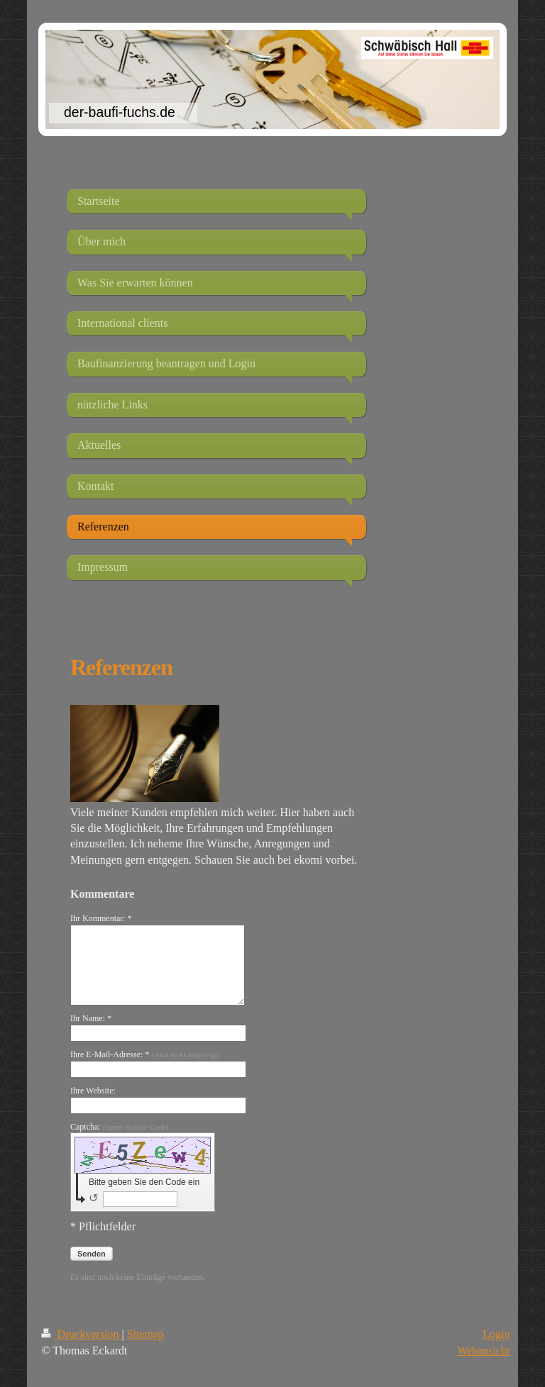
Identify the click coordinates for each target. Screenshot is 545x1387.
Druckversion (81, 1334)
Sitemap (145, 1334)
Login (496, 1334)
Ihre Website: (93, 1091)
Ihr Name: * (90, 1018)
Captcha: (119, 1127)
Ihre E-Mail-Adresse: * (145, 1054)
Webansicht (483, 1350)
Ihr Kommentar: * (101, 918)
